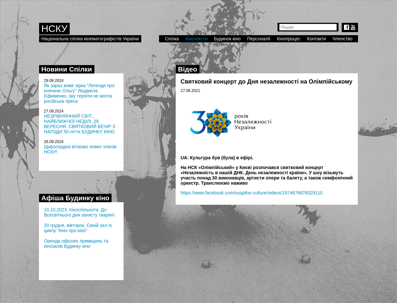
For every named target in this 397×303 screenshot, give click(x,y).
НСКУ (54, 28)
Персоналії (258, 38)
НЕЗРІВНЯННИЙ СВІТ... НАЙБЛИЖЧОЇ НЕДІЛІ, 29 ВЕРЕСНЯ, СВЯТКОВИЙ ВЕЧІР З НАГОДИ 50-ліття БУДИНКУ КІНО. (80, 123)
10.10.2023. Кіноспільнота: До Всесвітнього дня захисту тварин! (79, 212)
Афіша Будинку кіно (75, 198)
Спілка (172, 38)
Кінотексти (196, 38)
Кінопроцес (289, 38)
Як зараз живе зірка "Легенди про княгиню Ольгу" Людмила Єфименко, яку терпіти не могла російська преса (79, 93)
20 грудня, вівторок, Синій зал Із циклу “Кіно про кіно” (78, 228)
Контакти (316, 38)
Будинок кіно (227, 38)
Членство (343, 38)
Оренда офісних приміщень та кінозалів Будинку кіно (76, 243)
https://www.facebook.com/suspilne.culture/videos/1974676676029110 (252, 192)
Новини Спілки (66, 69)
